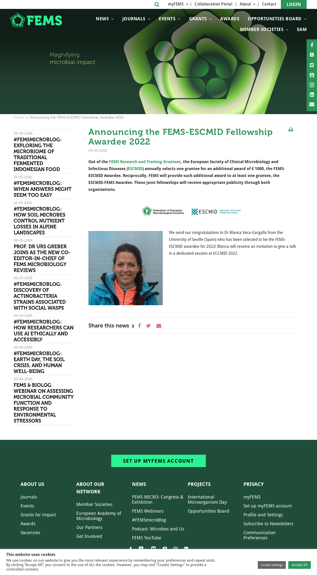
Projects (199, 484)
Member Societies (261, 29)
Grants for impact (38, 514)
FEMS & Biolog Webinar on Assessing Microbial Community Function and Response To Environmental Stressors (43, 403)
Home (19, 117)
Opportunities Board (208, 511)
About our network (90, 488)
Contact (269, 4)
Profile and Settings (263, 514)
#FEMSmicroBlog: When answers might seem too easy (43, 189)
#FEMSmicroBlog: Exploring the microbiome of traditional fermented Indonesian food (38, 154)
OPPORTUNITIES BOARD (275, 18)
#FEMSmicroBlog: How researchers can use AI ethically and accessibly (44, 331)
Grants (198, 18)
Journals (133, 18)
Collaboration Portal (213, 4)
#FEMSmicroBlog (149, 520)
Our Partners (89, 527)
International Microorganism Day (207, 499)
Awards (229, 18)
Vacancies (30, 532)
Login (294, 4)
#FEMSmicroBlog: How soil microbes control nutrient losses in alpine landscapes (39, 221)
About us (32, 484)
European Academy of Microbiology (98, 516)
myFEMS (176, 4)
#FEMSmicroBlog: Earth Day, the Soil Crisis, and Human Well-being (39, 362)
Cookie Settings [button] (272, 565)
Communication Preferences (259, 535)
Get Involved (89, 536)
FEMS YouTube (146, 537)
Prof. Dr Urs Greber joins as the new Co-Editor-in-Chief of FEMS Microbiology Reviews (42, 258)
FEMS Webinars (147, 511)
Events (167, 18)
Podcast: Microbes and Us (158, 528)
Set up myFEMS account (158, 461)
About (245, 4)
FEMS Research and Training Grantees (145, 161)
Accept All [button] (299, 565)
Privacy (253, 484)
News (102, 18)
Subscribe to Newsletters (268, 523)
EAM (302, 29)
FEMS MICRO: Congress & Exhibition (158, 499)
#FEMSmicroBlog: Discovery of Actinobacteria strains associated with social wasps (40, 296)
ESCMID (135, 168)
